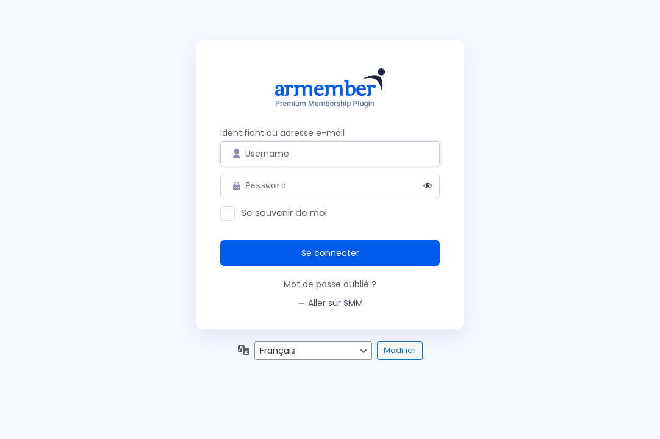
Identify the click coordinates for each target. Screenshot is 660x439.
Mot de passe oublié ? (330, 284)
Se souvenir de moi (284, 212)
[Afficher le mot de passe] (427, 186)
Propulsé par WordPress (330, 90)
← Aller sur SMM (330, 303)
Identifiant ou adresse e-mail (282, 133)
